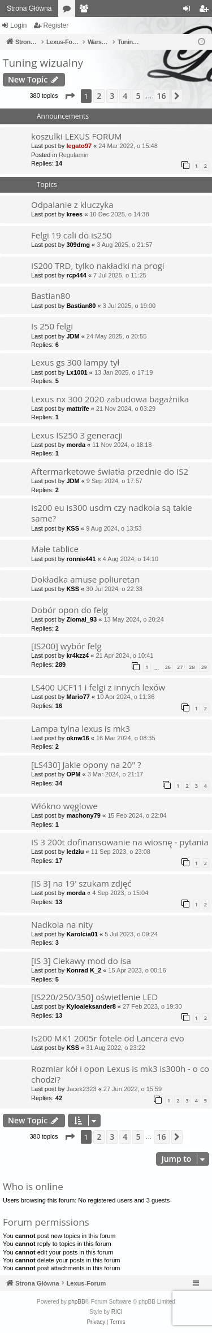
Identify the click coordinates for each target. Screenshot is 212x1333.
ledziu (75, 851)
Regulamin (74, 154)
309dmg (78, 244)
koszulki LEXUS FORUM (76, 136)
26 (168, 667)
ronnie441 (81, 558)
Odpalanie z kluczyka (72, 204)
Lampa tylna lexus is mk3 (80, 728)
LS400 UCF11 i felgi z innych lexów (98, 687)
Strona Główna (29, 8)
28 (191, 667)
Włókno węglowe (64, 805)
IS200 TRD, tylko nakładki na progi (98, 265)
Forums (69, 11)
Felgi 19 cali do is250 (71, 235)
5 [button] (138, 95)
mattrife (77, 408)
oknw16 (77, 738)
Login (18, 25)
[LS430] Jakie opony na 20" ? (86, 764)
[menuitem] (95, 1322)
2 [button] (99, 95)
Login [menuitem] (189, 11)
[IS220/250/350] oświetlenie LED (94, 996)
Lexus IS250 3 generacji (77, 435)
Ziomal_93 (81, 619)
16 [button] (161, 95)
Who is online (33, 1186)
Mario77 (78, 696)
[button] (69, 96)
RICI (117, 1312)
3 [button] (112, 95)
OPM (73, 774)
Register (55, 25)
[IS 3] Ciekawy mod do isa (81, 960)
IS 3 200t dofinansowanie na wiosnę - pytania (120, 842)
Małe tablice (55, 548)
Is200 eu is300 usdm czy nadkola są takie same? (111, 513)
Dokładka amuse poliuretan (85, 579)
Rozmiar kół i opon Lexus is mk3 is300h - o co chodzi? (120, 1074)
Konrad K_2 (83, 970)
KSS (72, 528)
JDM (72, 336)
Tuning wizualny (43, 62)
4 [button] (125, 95)
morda (75, 444)
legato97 (79, 145)
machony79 (83, 815)
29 (204, 667)
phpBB (76, 1302)
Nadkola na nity (62, 924)
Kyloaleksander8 (90, 1006)
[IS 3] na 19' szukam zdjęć (81, 883)
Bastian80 (50, 295)
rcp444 (76, 275)
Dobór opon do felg (69, 609)
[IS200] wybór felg (66, 646)
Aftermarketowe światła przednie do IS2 (109, 471)
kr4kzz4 (77, 655)
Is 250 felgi (52, 326)
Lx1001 (76, 372)
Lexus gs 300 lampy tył (75, 362)
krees (74, 214)
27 (180, 667)
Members (86, 11)
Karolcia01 (82, 934)
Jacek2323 (81, 1088)
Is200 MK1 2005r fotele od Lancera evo (107, 1038)
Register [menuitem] (206, 11)
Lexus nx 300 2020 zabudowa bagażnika (110, 399)
